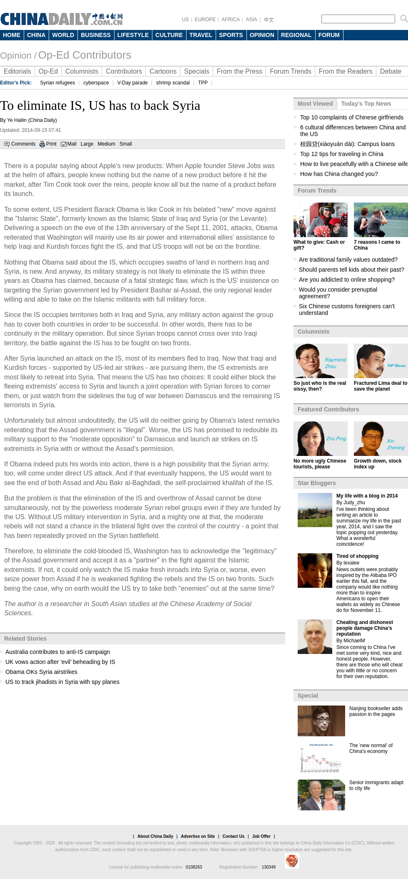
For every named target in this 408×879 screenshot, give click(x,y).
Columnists (81, 71)
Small (125, 144)
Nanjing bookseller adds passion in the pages (376, 711)
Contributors (124, 71)
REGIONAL (296, 35)
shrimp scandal (173, 83)
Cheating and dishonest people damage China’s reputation (364, 628)
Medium (106, 144)
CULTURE (169, 35)
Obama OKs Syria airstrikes (41, 672)
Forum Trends (290, 71)
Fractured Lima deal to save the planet (381, 386)
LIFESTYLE (133, 35)
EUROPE (205, 19)
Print (51, 144)
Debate (391, 71)
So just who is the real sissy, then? (320, 386)
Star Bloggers (317, 483)
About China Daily (155, 836)
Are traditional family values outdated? (348, 259)
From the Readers (346, 71)
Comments (23, 144)
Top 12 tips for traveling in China (341, 154)
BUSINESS (96, 35)
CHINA (36, 35)
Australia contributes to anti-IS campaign (57, 652)
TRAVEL (200, 35)
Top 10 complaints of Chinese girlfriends (351, 117)
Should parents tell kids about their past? (351, 269)
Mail (72, 144)
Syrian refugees (57, 83)
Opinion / (18, 55)
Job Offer (261, 836)
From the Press (239, 71)
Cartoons (163, 71)
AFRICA (230, 19)
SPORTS (231, 35)
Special (308, 695)
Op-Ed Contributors (84, 55)
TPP (203, 83)
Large (87, 144)
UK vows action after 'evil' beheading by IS (60, 662)
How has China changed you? (339, 174)
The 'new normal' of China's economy (371, 748)
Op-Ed (48, 71)
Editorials (17, 71)
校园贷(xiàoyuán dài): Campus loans (347, 144)
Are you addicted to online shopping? (347, 279)
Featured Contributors (328, 409)
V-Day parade (132, 83)
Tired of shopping (357, 556)
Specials (196, 71)
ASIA (251, 19)
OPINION (262, 35)
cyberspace (96, 83)
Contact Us (233, 836)
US (185, 19)
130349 (269, 867)
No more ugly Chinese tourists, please (320, 464)
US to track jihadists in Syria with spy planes (62, 681)
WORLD (63, 35)
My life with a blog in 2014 (367, 496)
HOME (11, 35)
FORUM (329, 35)
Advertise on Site (198, 836)
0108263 (194, 867)
